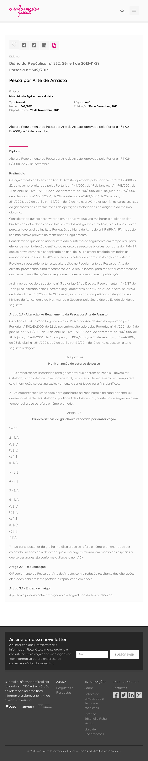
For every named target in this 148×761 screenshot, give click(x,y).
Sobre (88, 688)
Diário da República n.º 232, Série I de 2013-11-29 (54, 63)
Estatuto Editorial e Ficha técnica (95, 718)
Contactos (120, 688)
